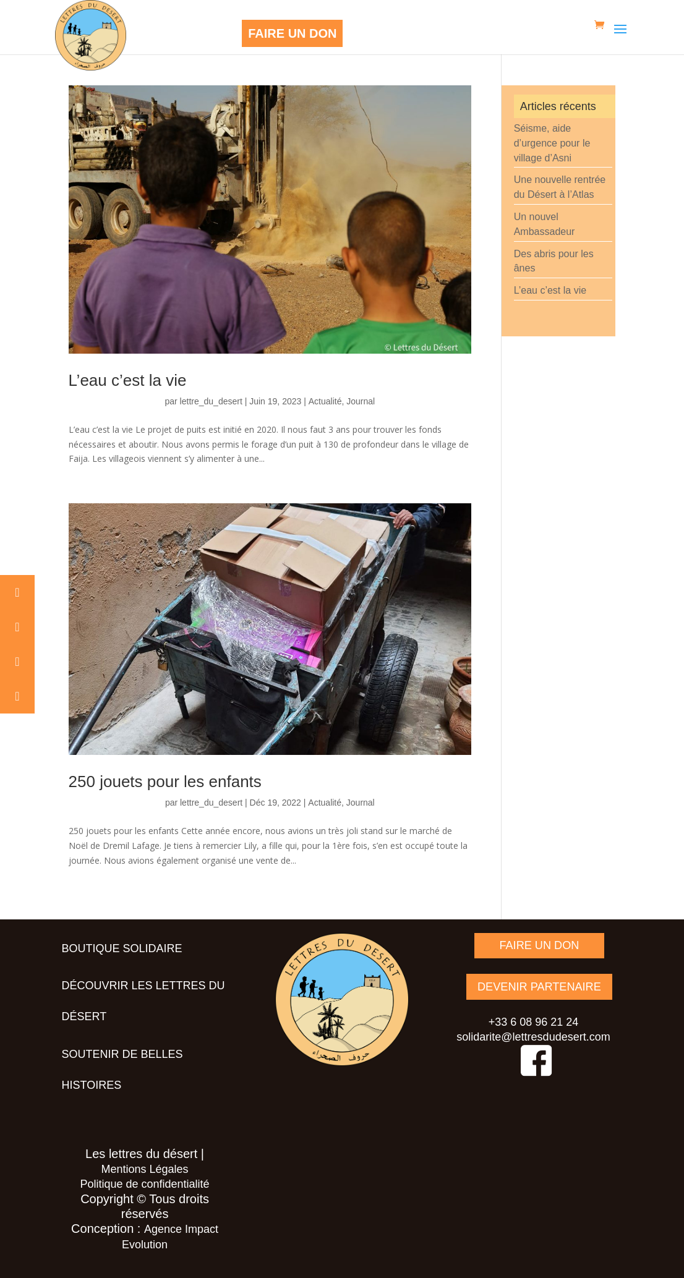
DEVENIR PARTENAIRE (539, 986)
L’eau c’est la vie (128, 380)
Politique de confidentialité (144, 1184)
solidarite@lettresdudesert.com (533, 1036)
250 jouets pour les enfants (165, 781)
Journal (360, 401)
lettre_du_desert (211, 401)
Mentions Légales (145, 1169)
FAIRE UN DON (292, 33)
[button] (17, 592)
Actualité (325, 401)
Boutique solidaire (122, 948)
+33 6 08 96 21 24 (534, 1021)
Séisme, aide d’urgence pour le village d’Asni (552, 143)
